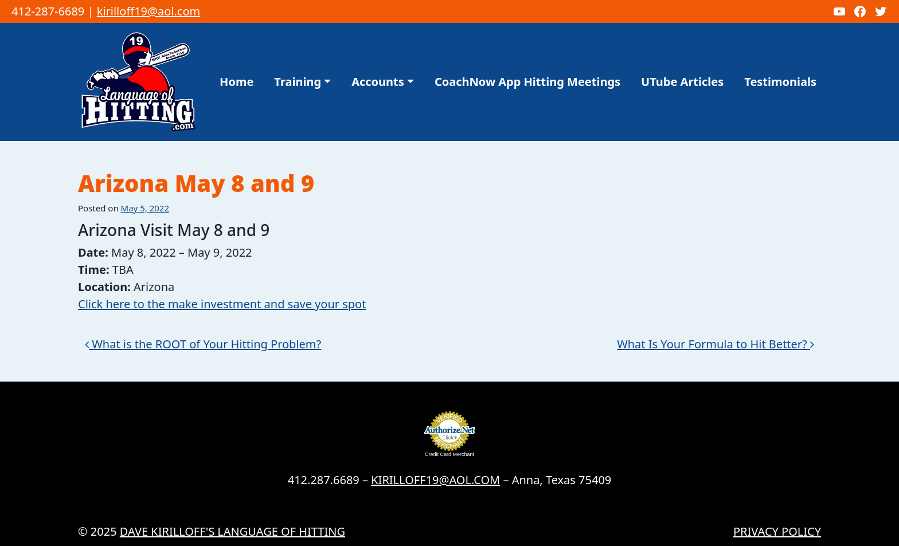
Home (236, 81)
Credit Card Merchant (449, 454)
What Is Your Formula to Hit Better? (715, 344)
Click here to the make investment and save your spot (222, 304)
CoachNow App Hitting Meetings (527, 81)
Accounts (377, 81)
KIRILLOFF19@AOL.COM (435, 480)
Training (297, 81)
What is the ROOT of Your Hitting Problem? (203, 344)
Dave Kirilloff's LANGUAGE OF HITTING (232, 531)
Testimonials (780, 81)
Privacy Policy (777, 531)
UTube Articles (682, 81)
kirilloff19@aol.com (149, 11)
